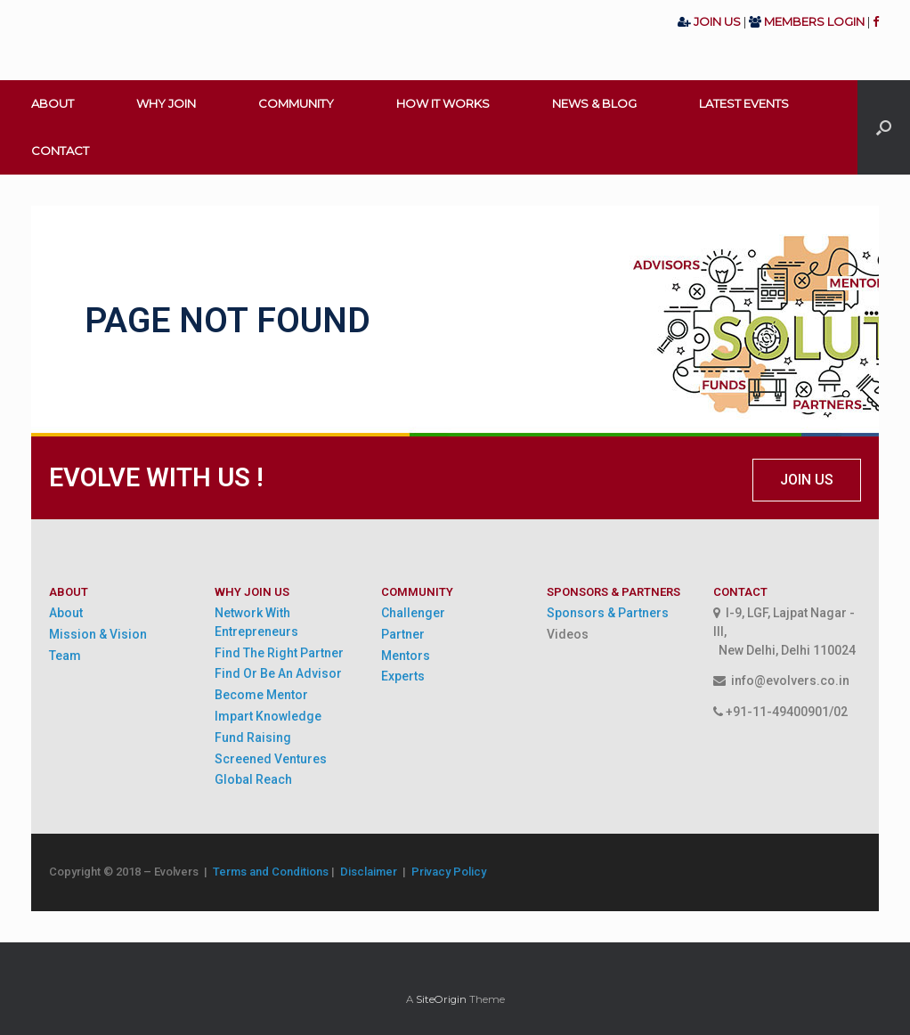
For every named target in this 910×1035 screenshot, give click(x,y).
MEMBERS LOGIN (814, 21)
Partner (403, 634)
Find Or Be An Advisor (278, 673)
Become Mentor (261, 695)
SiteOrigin (441, 999)
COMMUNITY (296, 103)
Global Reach (253, 779)
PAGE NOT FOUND (227, 320)
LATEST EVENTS (744, 103)
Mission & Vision (98, 634)
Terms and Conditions (271, 871)
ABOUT (52, 103)
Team (65, 655)
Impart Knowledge (268, 716)
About (66, 613)
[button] (806, 480)
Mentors (405, 655)
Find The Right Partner (279, 653)
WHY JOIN (166, 103)
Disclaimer (371, 871)
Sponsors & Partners (608, 613)
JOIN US (718, 21)
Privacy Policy (448, 871)
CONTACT (60, 150)
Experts (403, 676)
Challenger (413, 613)
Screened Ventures (271, 759)
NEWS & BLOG (594, 103)
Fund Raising (253, 737)
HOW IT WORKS (443, 103)
